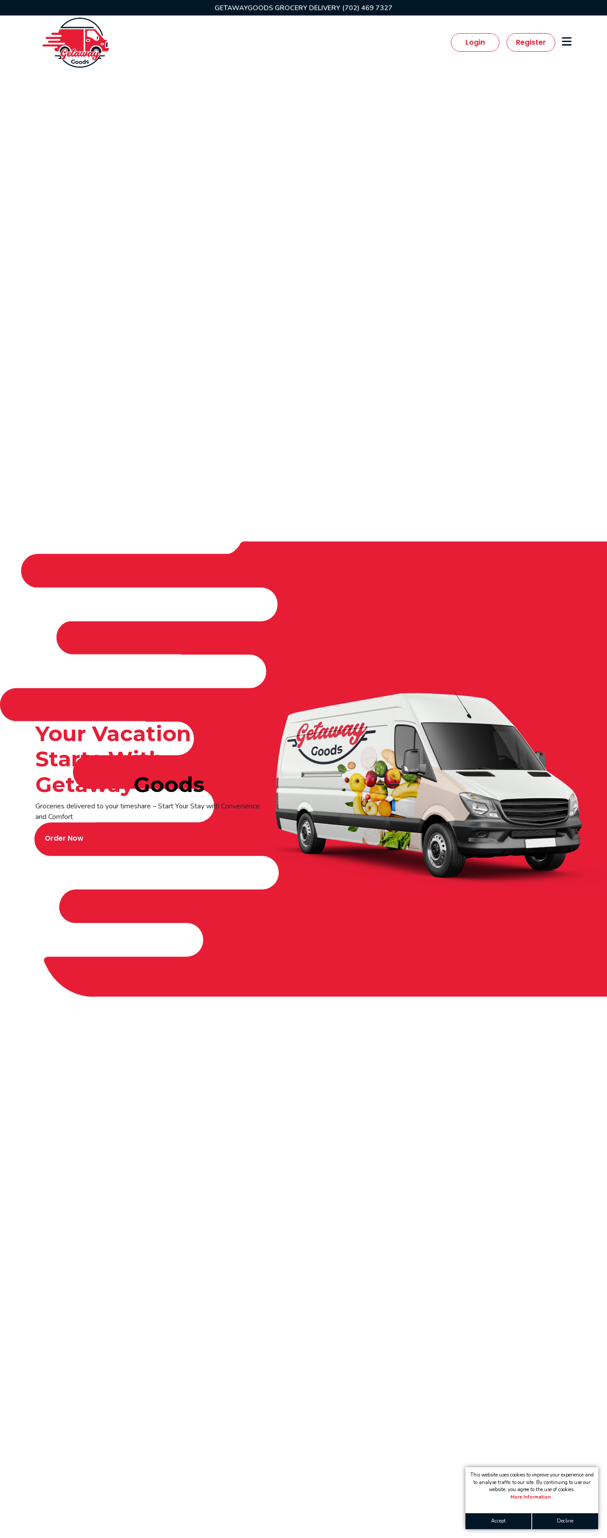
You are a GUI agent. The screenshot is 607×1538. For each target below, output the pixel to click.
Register (531, 42)
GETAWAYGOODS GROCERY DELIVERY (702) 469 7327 (303, 7)
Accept (498, 1521)
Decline (565, 1521)
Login (475, 42)
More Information (531, 1497)
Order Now (64, 838)
